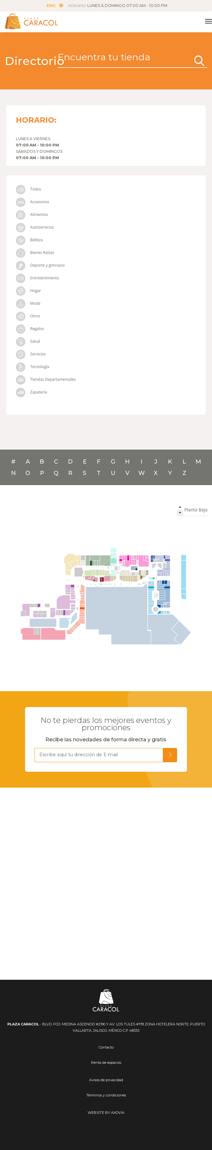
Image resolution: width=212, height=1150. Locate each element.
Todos (28, 189)
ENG (55, 5)
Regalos (30, 328)
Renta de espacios (106, 1062)
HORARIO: (117, 5)
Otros (28, 316)
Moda (28, 303)
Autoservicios (35, 227)
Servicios (31, 354)
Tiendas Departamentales (46, 379)
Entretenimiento (37, 278)
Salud (28, 341)
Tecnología (32, 366)
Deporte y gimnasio (40, 265)
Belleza (29, 240)
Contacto (106, 1047)
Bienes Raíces (35, 252)
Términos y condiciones (106, 1095)
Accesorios (32, 202)
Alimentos (32, 214)
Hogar (28, 290)
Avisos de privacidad (106, 1080)
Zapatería (31, 392)
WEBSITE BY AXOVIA (106, 1112)
